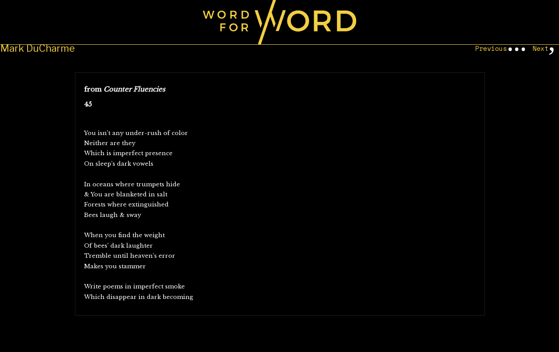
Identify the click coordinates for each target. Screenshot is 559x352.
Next (540, 48)
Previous (491, 48)
